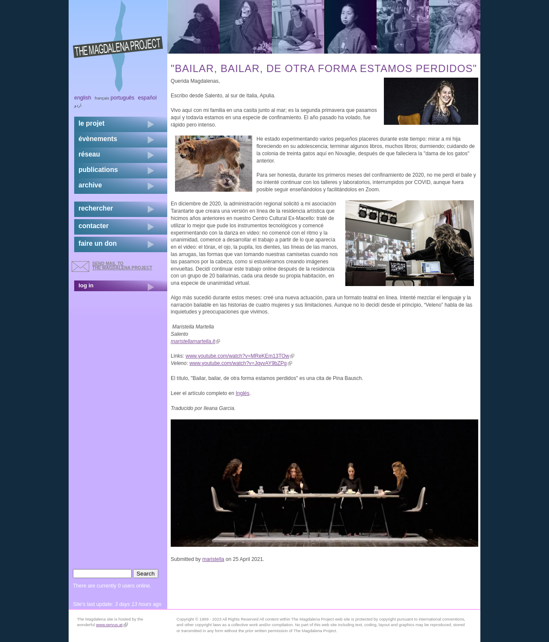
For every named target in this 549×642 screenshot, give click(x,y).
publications (98, 169)
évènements (97, 138)
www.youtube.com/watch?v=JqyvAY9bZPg (241, 363)
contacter (93, 225)
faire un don (97, 243)
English (82, 98)
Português (122, 98)
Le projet (91, 123)
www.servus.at (112, 624)
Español (147, 98)
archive (90, 185)
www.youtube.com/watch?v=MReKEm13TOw (240, 356)
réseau (89, 154)
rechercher (95, 208)
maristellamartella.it (195, 341)
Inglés (242, 393)
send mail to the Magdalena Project (122, 265)
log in (86, 285)
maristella (213, 559)
